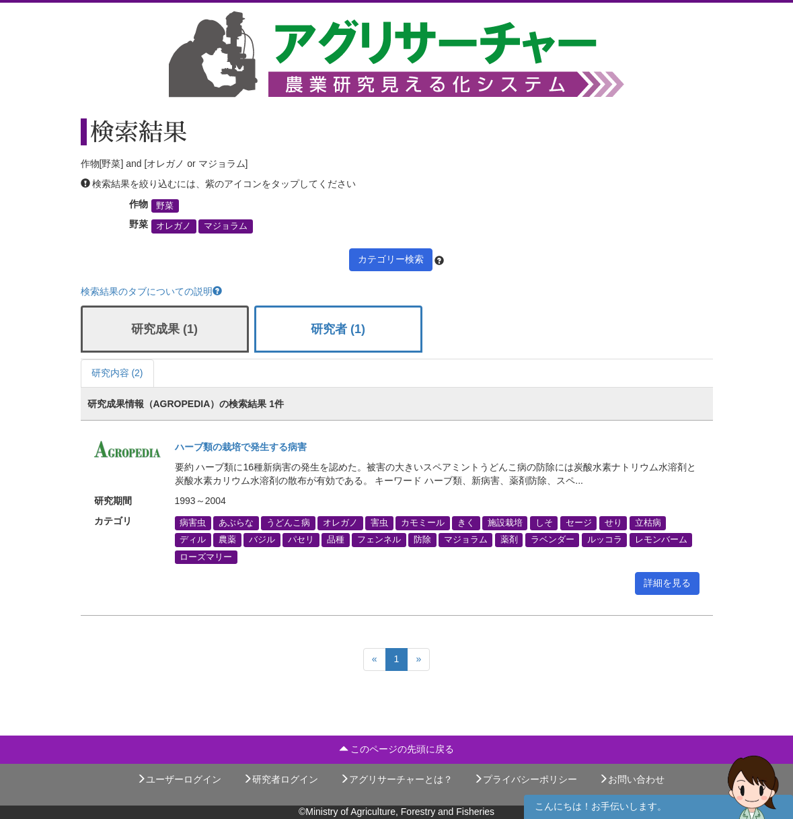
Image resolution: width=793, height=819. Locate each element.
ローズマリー (206, 556)
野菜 (165, 206)
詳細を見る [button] (667, 582)
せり (613, 523)
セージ (579, 523)
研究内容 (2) (117, 372)
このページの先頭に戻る (397, 749)
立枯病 (648, 523)
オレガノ (173, 226)
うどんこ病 (288, 523)
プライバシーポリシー (525, 779)
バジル (262, 539)
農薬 (227, 539)
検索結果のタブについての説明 (151, 291)
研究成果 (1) (164, 329)
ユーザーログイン (179, 779)
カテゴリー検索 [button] (391, 259)
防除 (422, 539)
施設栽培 (505, 523)
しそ (544, 523)
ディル (193, 539)
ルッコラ (604, 539)
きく (466, 523)
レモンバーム (661, 539)
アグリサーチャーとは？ (396, 779)
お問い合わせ (632, 779)
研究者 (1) (338, 329)
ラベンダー (552, 539)
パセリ (301, 539)
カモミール (423, 523)
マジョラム (226, 226)
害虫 (379, 523)
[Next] (418, 659)
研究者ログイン (280, 779)
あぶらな (236, 523)
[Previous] (374, 659)
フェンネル (379, 539)
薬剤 (509, 539)
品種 (335, 539)
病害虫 (193, 523)
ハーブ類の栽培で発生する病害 (241, 446)
